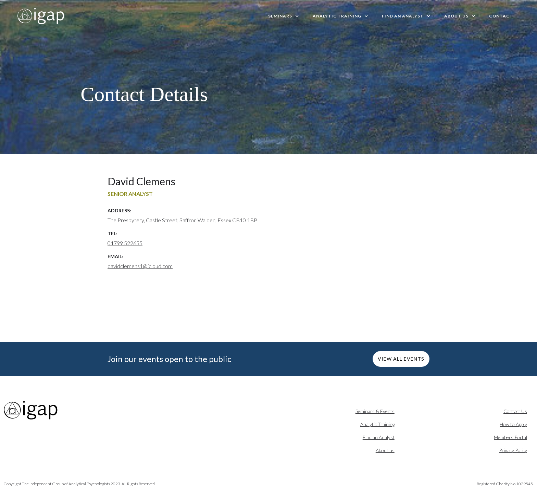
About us (385, 450)
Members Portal (510, 437)
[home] (41, 16)
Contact (501, 15)
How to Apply (513, 424)
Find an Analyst (379, 437)
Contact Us (515, 411)
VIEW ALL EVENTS (401, 359)
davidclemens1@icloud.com (140, 266)
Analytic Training (377, 424)
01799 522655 (125, 243)
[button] (283, 16)
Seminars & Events (375, 411)
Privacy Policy (513, 450)
